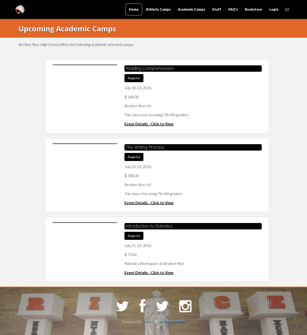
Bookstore (253, 9)
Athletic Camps (158, 9)
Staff (216, 9)
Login (273, 9)
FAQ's (233, 9)
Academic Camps (191, 9)
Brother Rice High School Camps (43, 10)
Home (134, 9)
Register (134, 78)
